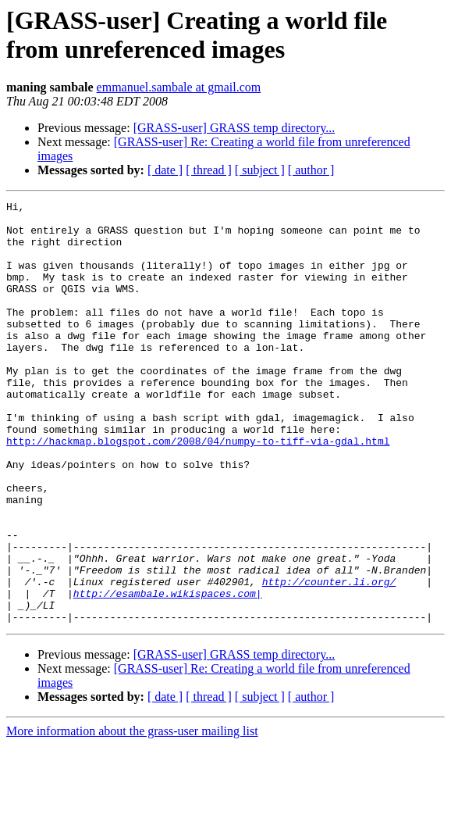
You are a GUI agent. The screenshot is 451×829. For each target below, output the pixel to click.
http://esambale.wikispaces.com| (167, 673)
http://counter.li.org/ (329, 659)
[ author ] (311, 170)
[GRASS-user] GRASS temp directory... (234, 127)
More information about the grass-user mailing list (132, 815)
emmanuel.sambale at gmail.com (179, 87)
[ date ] (165, 170)
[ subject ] (260, 170)
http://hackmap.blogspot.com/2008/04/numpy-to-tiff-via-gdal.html (197, 490)
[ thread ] (209, 170)
